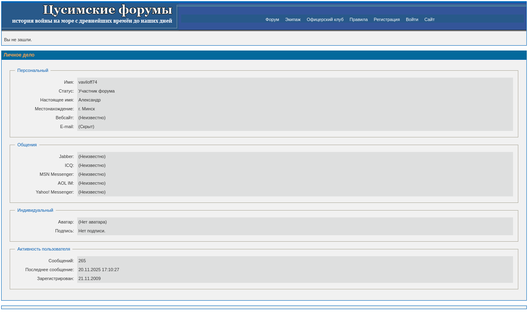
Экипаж (292, 19)
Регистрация (387, 19)
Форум (272, 19)
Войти (412, 19)
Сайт (430, 19)
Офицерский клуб (325, 19)
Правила (359, 19)
